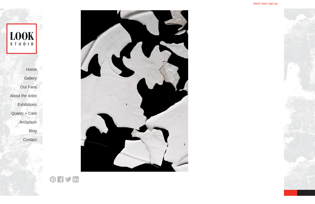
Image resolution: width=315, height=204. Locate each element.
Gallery (30, 78)
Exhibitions (27, 104)
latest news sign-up (265, 3)
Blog (33, 131)
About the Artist (23, 96)
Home (31, 69)
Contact (30, 139)
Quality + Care (24, 113)
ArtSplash (28, 122)
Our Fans (28, 87)
